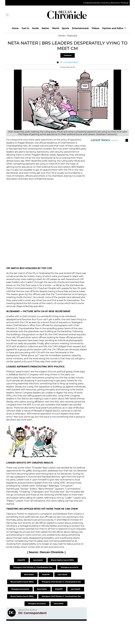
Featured (67, 55)
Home (15, 28)
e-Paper (86, 3)
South (35, 28)
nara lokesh (38, 560)
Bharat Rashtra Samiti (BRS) (62, 560)
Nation (45, 28)
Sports (65, 28)
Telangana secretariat (70, 567)
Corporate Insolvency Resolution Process (109, 3)
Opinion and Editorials (115, 28)
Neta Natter (29, 575)
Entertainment (80, 28)
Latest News (100, 140)
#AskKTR (21, 560)
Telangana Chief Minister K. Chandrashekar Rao (33, 567)
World (55, 28)
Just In (25, 28)
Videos (95, 28)
